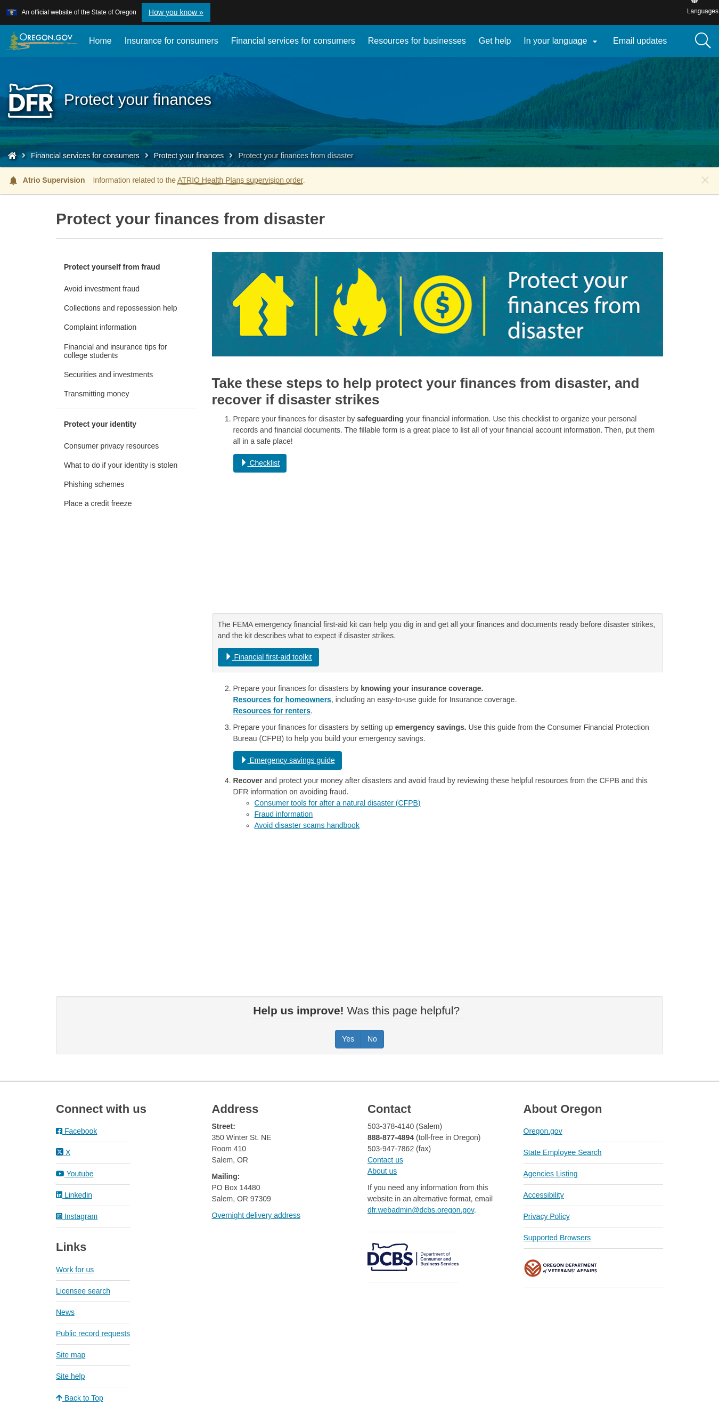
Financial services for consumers (293, 40)
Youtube (75, 1173)
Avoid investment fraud (102, 288)
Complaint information (100, 327)
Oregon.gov (543, 1131)
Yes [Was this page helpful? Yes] (348, 1039)
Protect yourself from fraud (112, 267)
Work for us (75, 1269)
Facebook (76, 1131)
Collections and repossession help (120, 308)
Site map (70, 1355)
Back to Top (79, 1398)
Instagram (76, 1216)
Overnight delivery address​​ (256, 1215)
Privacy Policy (547, 1216)
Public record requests (93, 1333)
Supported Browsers (557, 1237)
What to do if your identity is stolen (120, 465)
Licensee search (83, 1291)
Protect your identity (100, 424)
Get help (495, 40)
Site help (70, 1376)
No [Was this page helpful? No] (372, 1039)
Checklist (260, 463)
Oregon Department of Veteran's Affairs (561, 1268)
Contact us (385, 1160)
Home (100, 40)
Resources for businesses (417, 40)
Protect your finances (189, 155)
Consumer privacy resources (111, 446)
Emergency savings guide (287, 760)
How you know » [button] (176, 12)
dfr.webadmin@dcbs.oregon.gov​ (420, 1210)
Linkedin (74, 1195)
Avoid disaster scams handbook (307, 825)
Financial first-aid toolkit (268, 657)
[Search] (703, 41)
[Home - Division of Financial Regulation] (12, 155)
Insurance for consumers (171, 40)
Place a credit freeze (98, 503)
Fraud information (284, 814)
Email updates (643, 44)
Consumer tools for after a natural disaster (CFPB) (338, 803)
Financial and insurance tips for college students (115, 351)
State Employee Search (563, 1152)
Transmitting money (96, 393)
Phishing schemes (94, 484)
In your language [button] (562, 41)
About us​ (382, 1171)
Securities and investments (108, 374)
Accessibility (544, 1195)
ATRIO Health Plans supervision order (240, 180)
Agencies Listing (551, 1173)
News (65, 1312)
